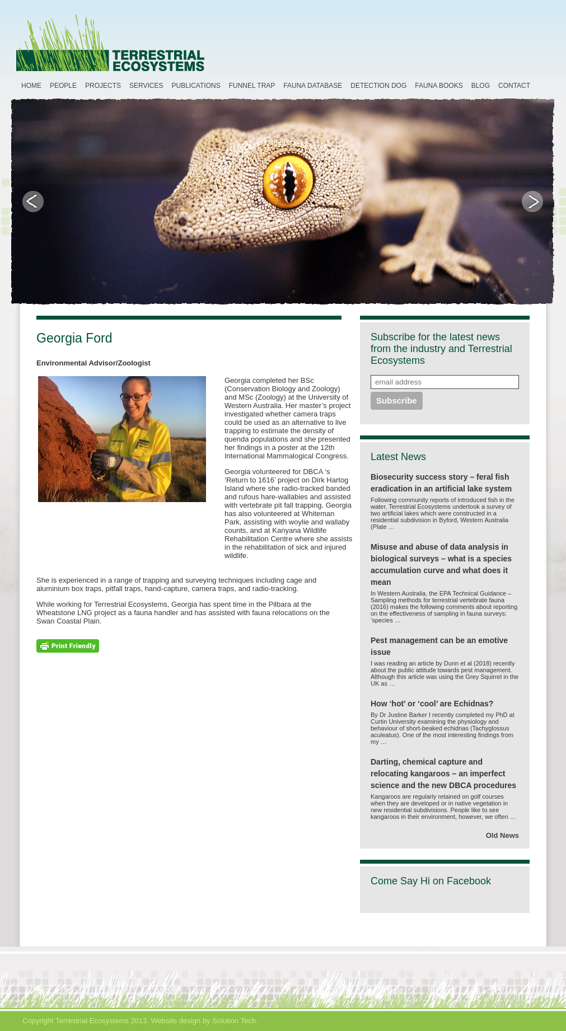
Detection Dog (378, 86)
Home (31, 86)
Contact (514, 86)
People (63, 86)
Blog (480, 86)
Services (146, 86)
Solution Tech (234, 1020)
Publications (196, 86)
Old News (502, 835)
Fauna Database (312, 86)
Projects (103, 86)
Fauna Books (438, 86)
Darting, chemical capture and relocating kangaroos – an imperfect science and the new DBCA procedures (443, 773)
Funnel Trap (252, 86)
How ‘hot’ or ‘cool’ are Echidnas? (432, 703)
